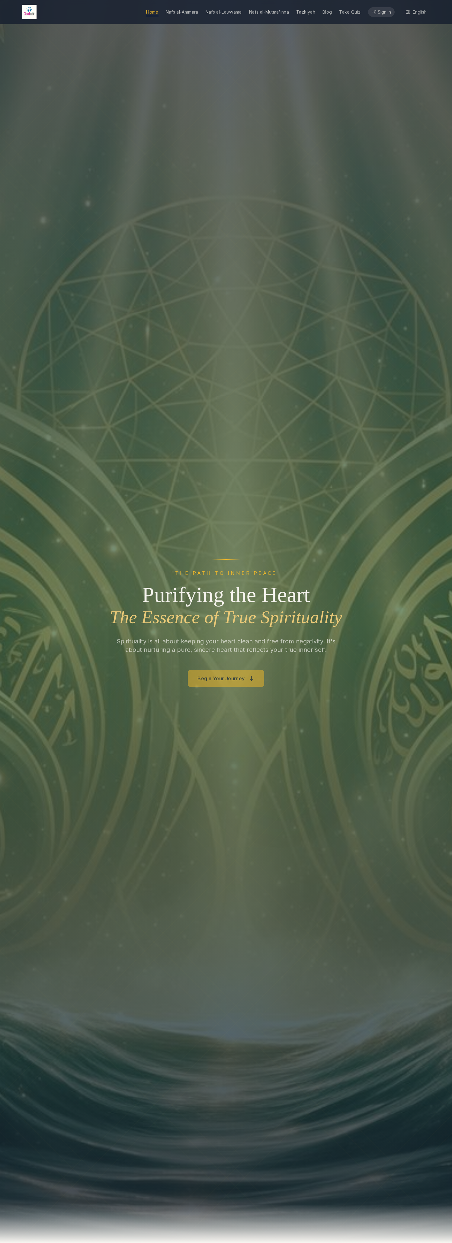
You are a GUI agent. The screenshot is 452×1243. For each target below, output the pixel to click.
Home (152, 12)
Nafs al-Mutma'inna (269, 11)
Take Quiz (350, 11)
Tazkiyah (305, 11)
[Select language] (416, 12)
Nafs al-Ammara (182, 11)
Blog (327, 11)
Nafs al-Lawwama (224, 11)
